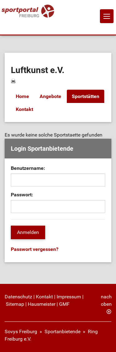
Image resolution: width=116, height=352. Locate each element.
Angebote (50, 96)
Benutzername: (28, 168)
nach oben (106, 300)
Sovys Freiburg (21, 331)
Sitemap (15, 304)
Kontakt (24, 109)
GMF (64, 304)
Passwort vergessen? (34, 249)
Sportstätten (85, 96)
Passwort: (22, 195)
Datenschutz (18, 297)
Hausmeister (41, 304)
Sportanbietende (62, 331)
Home (22, 96)
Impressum (69, 297)
